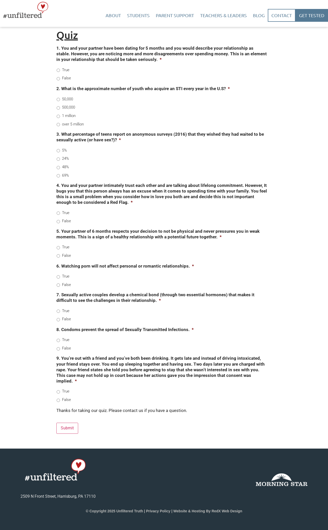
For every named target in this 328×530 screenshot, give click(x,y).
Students (138, 15)
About (113, 15)
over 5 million (73, 124)
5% (64, 150)
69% (65, 175)
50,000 (67, 99)
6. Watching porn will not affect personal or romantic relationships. (125, 266)
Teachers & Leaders (223, 15)
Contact (281, 15)
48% (65, 167)
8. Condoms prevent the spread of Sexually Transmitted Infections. (125, 329)
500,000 (68, 107)
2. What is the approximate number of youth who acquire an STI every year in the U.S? (143, 88)
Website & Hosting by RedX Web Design (207, 511)
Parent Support (175, 15)
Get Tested (311, 15)
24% (65, 158)
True (65, 70)
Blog (259, 15)
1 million (69, 115)
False (66, 78)
